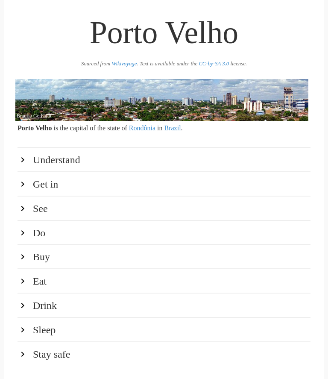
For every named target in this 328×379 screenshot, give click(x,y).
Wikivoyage (124, 64)
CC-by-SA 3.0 (214, 64)
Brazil (172, 128)
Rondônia (142, 128)
